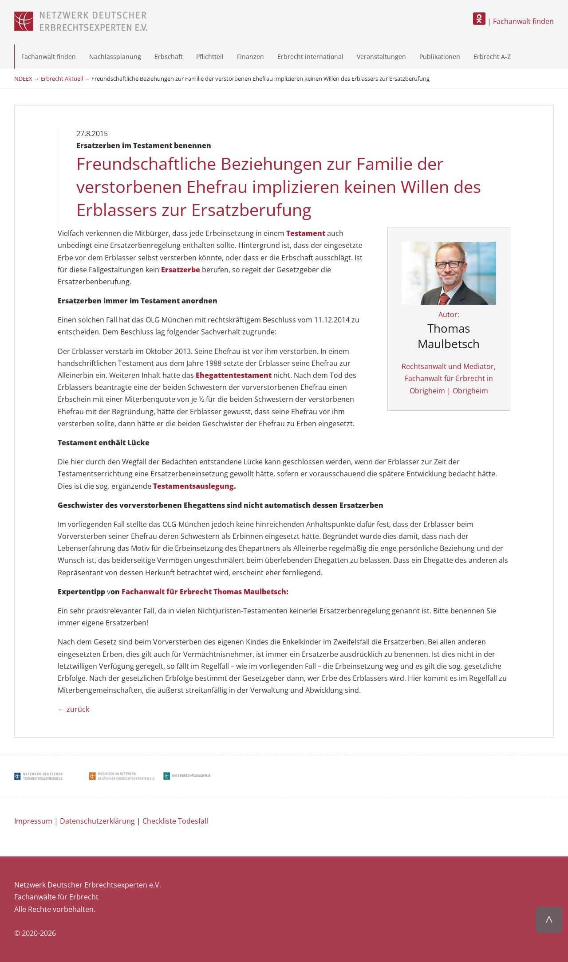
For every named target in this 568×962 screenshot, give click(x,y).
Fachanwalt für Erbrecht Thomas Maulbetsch (204, 592)
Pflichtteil (210, 56)
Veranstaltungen (381, 56)
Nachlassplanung (115, 56)
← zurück (73, 709)
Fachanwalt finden (48, 56)
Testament (305, 233)
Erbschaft (168, 56)
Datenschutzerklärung (97, 821)
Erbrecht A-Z (492, 56)
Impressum (33, 821)
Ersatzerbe (180, 270)
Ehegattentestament (234, 375)
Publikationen (439, 56)
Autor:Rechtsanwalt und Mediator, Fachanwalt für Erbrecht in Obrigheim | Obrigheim (449, 333)
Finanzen (250, 56)
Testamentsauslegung (193, 486)
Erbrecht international (310, 56)
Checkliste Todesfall (175, 821)
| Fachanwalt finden (513, 21)
